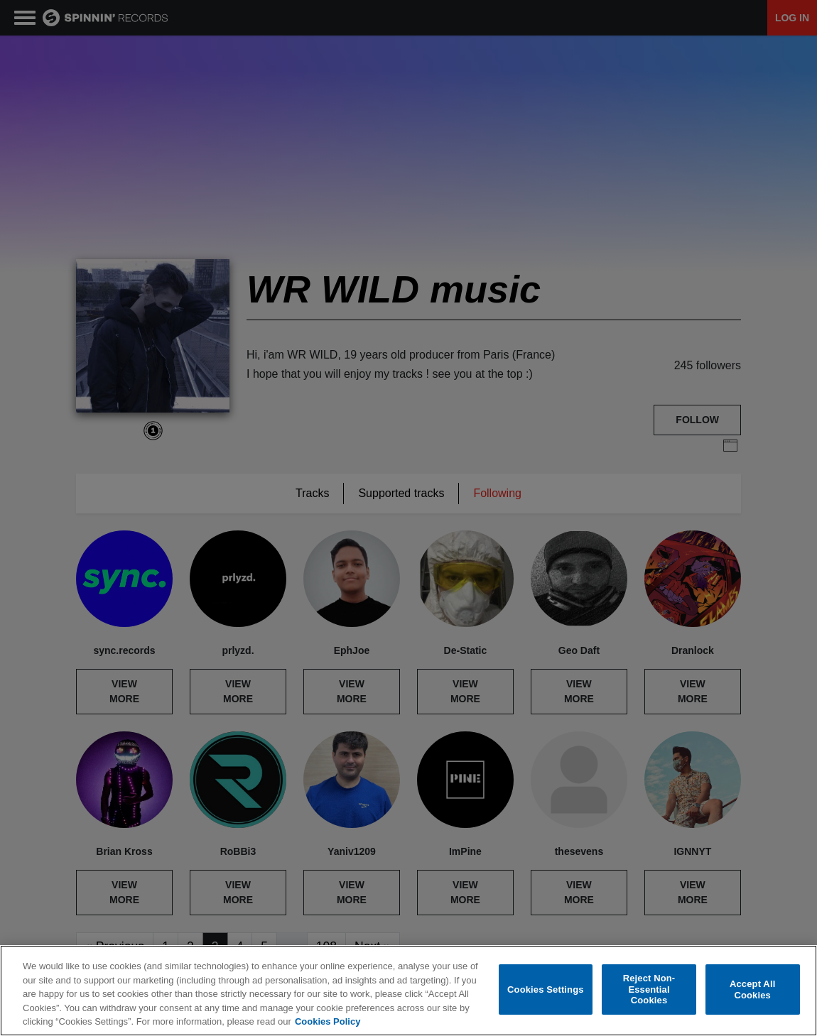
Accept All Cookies (752, 989)
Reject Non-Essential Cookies (649, 989)
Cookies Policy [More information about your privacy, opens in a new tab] (327, 1021)
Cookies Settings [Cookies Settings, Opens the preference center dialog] (545, 989)
